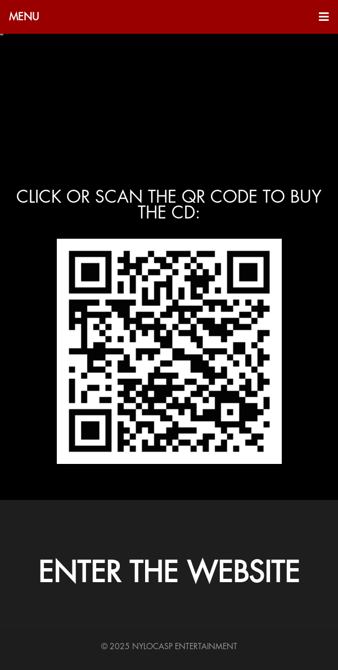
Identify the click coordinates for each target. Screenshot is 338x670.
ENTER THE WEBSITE (169, 573)
